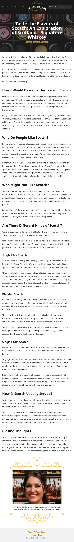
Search (43, 532)
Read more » (56, 510)
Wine (9, 7)
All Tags (37, 532)
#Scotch (44, 42)
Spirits (14, 7)
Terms (40, 535)
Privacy (34, 535)
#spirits (29, 42)
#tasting (37, 42)
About (30, 532)
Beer (4, 7)
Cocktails (21, 7)
